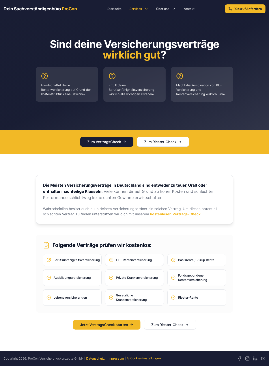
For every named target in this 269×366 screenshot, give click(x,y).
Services (138, 9)
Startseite (114, 9)
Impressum (116, 358)
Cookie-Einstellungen (144, 358)
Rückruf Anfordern (245, 9)
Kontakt (188, 9)
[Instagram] (247, 358)
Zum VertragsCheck (106, 142)
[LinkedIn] (255, 358)
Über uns (166, 9)
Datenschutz (95, 358)
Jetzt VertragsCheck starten (106, 324)
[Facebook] (239, 358)
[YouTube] (263, 358)
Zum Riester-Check (163, 142)
